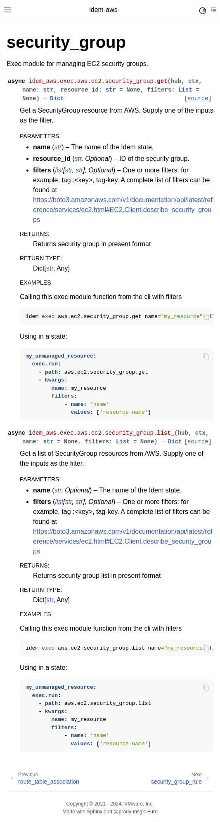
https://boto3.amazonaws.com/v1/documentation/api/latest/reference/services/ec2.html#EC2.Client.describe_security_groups (123, 209)
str (49, 268)
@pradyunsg (128, 812)
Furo (152, 812)
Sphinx (94, 812)
